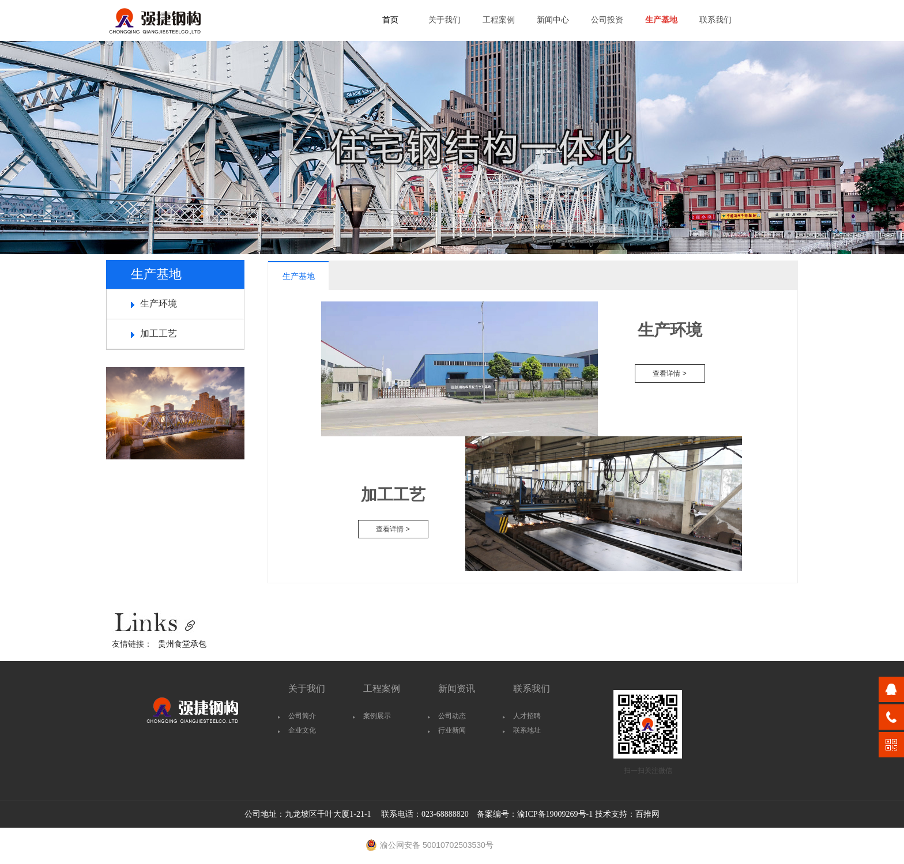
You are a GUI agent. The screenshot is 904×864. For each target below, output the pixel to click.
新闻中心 (553, 20)
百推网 (647, 814)
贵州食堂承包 (182, 643)
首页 (390, 20)
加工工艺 (158, 333)
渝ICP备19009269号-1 (555, 814)
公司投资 (607, 20)
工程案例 (499, 20)
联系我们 (715, 20)
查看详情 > (669, 373)
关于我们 (444, 20)
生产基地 (661, 20)
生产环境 (158, 303)
